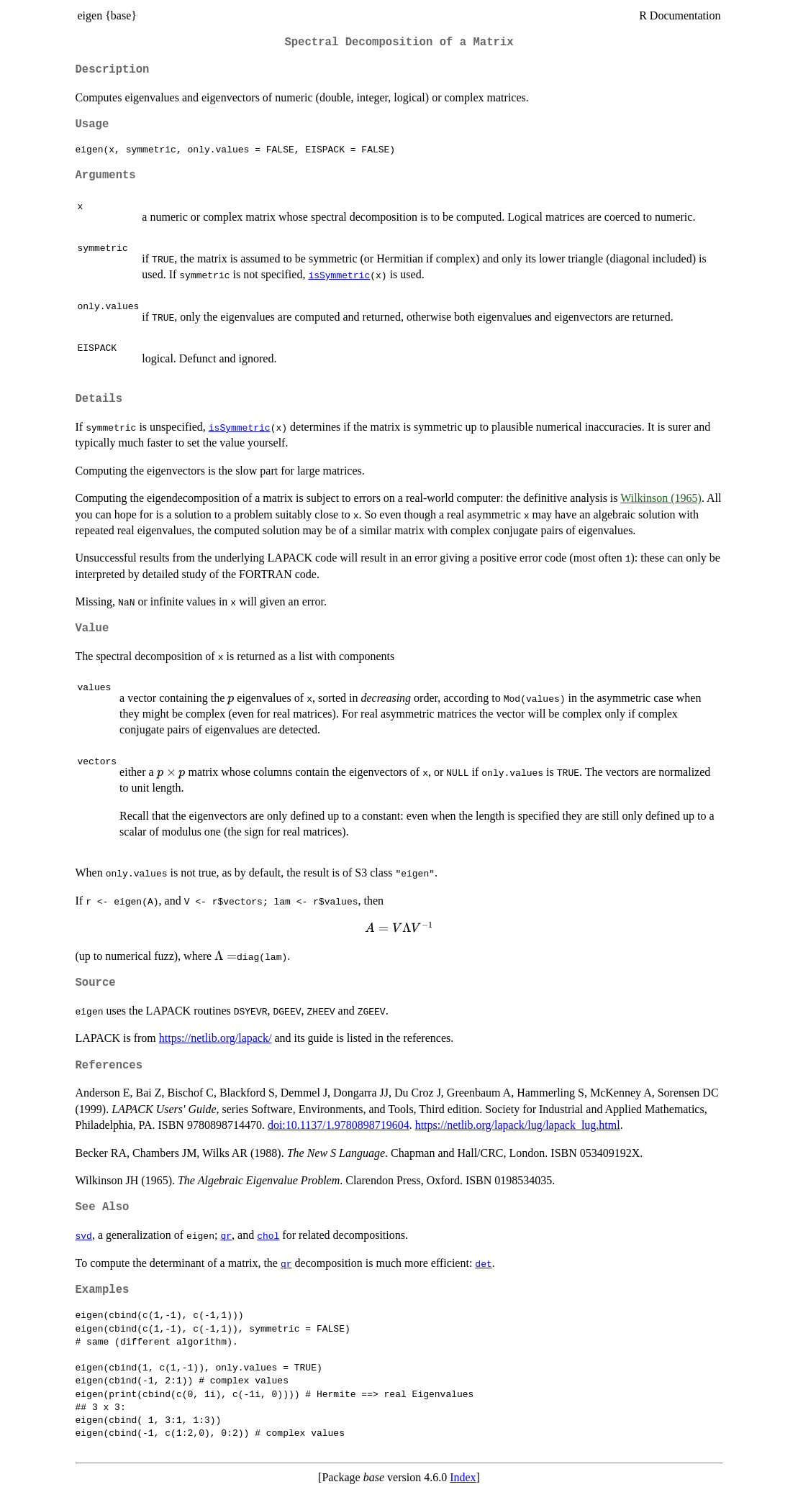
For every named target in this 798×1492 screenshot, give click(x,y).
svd (84, 1235)
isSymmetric (339, 274)
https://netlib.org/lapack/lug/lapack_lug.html (517, 1125)
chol (268, 1235)
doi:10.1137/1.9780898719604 (338, 1125)
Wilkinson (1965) (661, 498)
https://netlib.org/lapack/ (215, 1038)
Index (463, 1477)
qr (226, 1235)
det (483, 1263)
